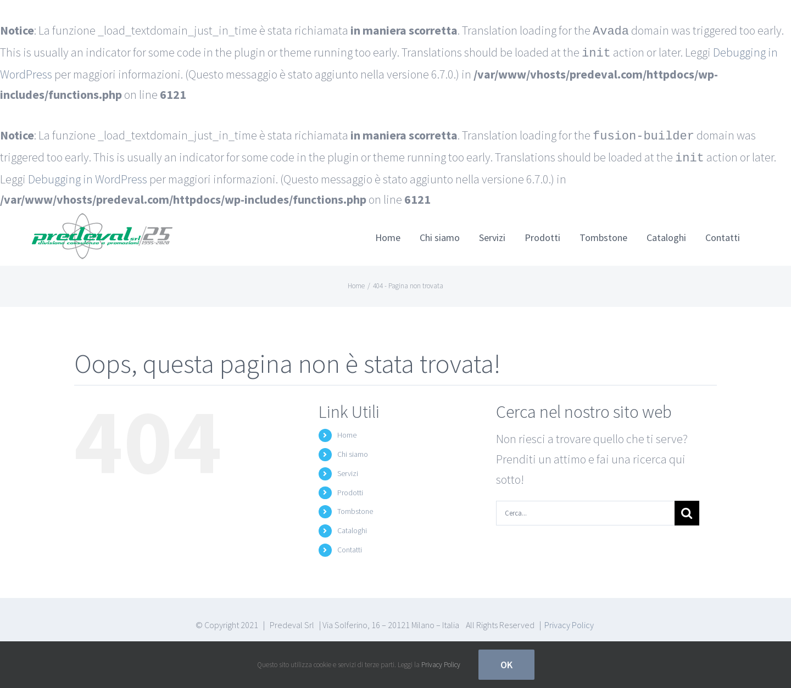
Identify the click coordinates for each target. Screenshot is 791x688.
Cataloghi (352, 526)
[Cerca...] (585, 508)
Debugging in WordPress (87, 174)
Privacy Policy (569, 620)
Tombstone (355, 507)
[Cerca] (687, 508)
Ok (506, 664)
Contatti (349, 545)
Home (346, 430)
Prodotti (350, 488)
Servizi (347, 469)
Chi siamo (352, 450)
